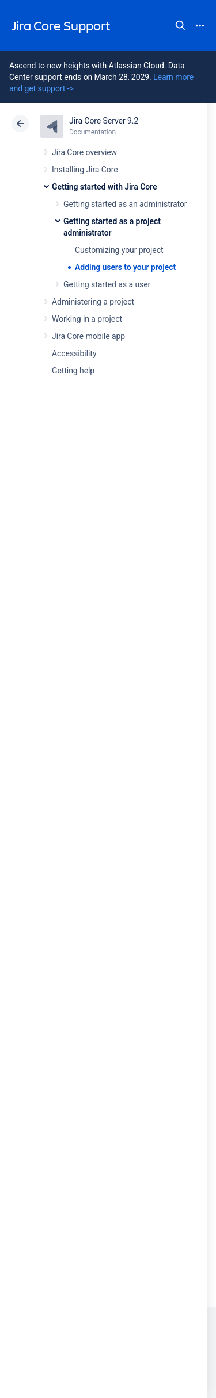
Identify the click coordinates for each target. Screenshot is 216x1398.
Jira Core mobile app (88, 336)
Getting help (73, 370)
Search (180, 25)
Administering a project (93, 301)
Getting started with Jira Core (104, 186)
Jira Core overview (84, 152)
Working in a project (87, 318)
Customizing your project (119, 250)
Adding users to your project (125, 267)
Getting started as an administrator (125, 204)
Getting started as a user (106, 284)
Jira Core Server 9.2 (103, 120)
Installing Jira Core (85, 169)
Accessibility (74, 353)
